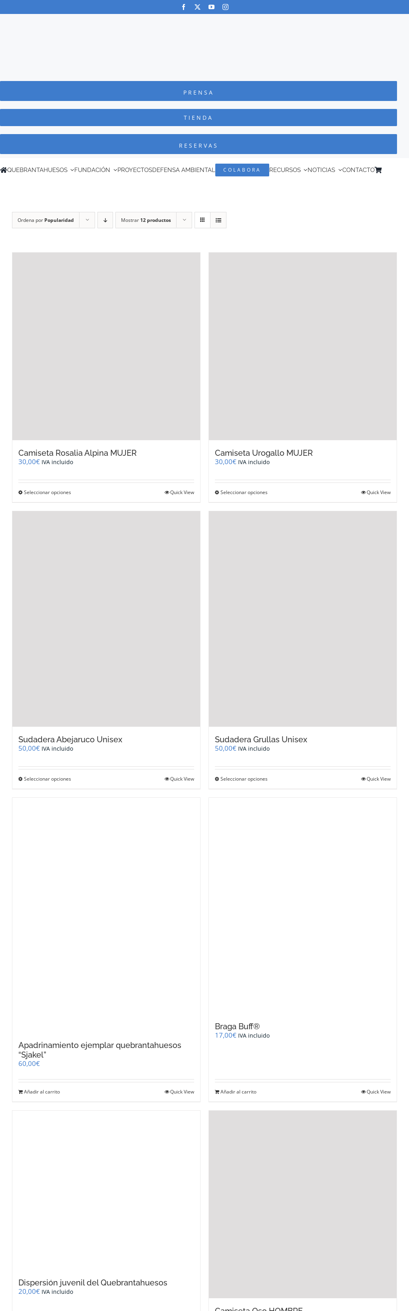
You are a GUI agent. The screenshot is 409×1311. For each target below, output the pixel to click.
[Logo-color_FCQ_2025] (204, 21)
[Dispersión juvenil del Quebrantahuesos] (106, 1190)
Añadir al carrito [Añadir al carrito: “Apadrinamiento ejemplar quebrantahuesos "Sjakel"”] (42, 1091)
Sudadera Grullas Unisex (261, 739)
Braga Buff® (237, 1026)
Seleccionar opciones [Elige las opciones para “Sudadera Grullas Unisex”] (244, 778)
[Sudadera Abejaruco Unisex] (106, 619)
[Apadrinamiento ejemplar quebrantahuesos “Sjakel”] (106, 915)
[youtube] (211, 7)
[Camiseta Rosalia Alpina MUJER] (106, 346)
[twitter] (198, 7)
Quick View (182, 492)
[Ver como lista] (218, 220)
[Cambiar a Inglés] (396, 170)
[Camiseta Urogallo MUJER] (303, 346)
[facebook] (184, 7)
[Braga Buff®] (303, 906)
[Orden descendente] (105, 220)
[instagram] (225, 7)
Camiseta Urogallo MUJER (264, 453)
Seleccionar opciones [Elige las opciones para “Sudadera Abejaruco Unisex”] (47, 778)
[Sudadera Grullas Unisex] (303, 619)
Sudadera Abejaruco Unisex (70, 739)
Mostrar (146, 220)
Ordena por (46, 220)
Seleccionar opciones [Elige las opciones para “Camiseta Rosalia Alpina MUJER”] (47, 492)
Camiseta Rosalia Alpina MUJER (77, 453)
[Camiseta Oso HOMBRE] (303, 1204)
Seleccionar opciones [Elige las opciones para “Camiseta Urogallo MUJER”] (244, 492)
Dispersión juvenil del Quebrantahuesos (92, 1282)
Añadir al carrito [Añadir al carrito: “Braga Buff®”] (238, 1091)
